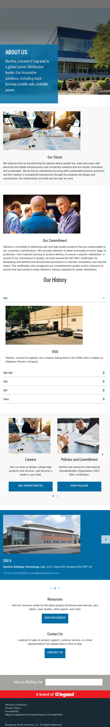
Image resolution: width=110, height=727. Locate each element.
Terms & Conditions (16, 704)
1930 (5, 298)
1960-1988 (8, 373)
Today (6, 399)
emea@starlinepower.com (44, 573)
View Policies (79, 485)
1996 (5, 381)
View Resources (55, 617)
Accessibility (12, 711)
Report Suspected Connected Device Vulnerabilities (34, 714)
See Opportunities (30, 485)
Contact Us (55, 652)
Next (102, 454)
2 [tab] (57, 496)
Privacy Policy (13, 708)
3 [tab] (58, 588)
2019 (5, 390)
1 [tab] (53, 496)
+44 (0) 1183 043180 (15, 573)
